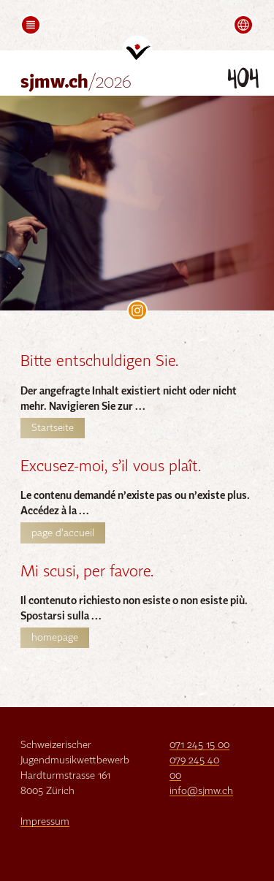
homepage (54, 638)
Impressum (44, 822)
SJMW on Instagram (137, 310)
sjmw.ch (76, 83)
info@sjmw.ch (201, 791)
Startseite (52, 428)
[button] (30, 25)
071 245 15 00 (199, 745)
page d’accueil (62, 533)
